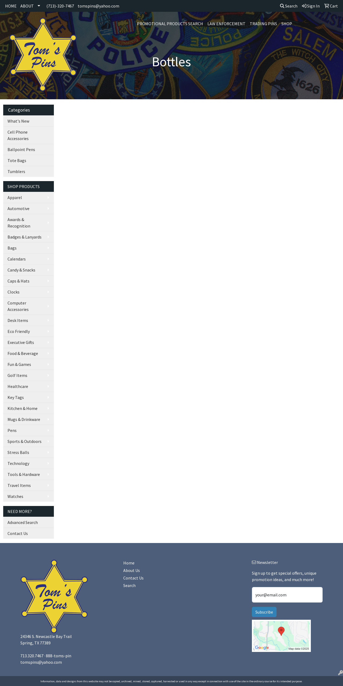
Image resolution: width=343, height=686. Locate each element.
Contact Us (18, 533)
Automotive (18, 208)
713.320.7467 (31, 655)
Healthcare (18, 386)
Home (129, 563)
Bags (12, 248)
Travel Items (19, 485)
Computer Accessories (18, 306)
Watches (15, 496)
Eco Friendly (19, 331)
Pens (12, 430)
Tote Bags (17, 160)
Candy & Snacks (21, 270)
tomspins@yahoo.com (98, 6)
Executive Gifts (21, 342)
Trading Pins (263, 23)
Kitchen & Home (23, 408)
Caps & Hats (18, 281)
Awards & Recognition (19, 223)
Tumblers (16, 171)
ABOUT (27, 6)
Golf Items (17, 375)
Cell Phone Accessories (18, 135)
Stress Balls (18, 452)
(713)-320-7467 (60, 6)
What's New (18, 121)
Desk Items (18, 320)
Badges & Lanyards (25, 237)
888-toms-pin (58, 655)
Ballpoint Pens (21, 149)
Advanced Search (23, 522)
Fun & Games (19, 364)
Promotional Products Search (170, 23)
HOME (11, 6)
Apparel (15, 197)
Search (288, 6)
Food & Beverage (23, 353)
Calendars (17, 259)
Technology (18, 463)
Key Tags (16, 397)
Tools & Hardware (24, 474)
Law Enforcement (226, 23)
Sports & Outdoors (25, 441)
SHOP (286, 23)
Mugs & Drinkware (24, 419)
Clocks (14, 292)
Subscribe (264, 612)
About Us (131, 570)
